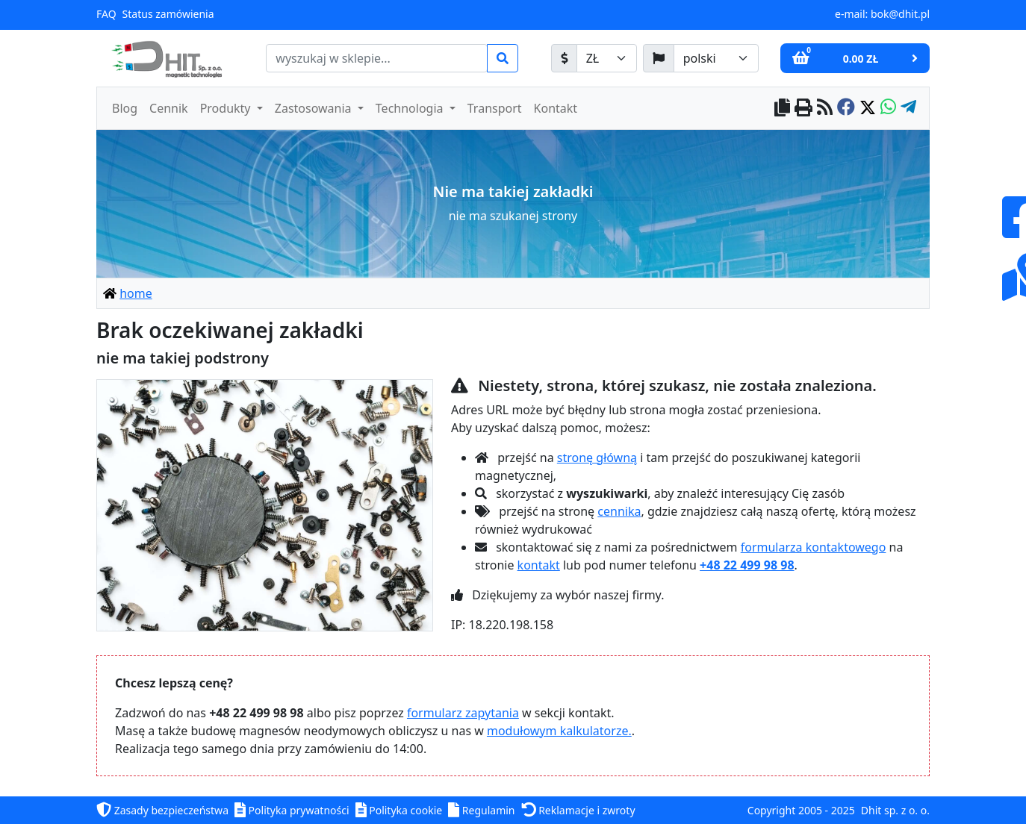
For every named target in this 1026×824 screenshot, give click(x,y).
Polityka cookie (399, 810)
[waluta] (564, 58)
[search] (377, 58)
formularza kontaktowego (813, 547)
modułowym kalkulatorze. (559, 730)
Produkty (227, 108)
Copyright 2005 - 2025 (801, 810)
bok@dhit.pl (900, 14)
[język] (658, 58)
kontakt (538, 565)
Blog (124, 108)
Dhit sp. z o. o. (895, 810)
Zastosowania (315, 108)
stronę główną (597, 457)
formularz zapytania (463, 713)
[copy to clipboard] (782, 108)
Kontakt (556, 108)
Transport (494, 108)
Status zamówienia (168, 14)
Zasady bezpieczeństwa (162, 810)
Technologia (411, 108)
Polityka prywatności (291, 810)
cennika (619, 511)
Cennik (168, 108)
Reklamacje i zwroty (578, 810)
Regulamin (481, 810)
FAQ (106, 14)
